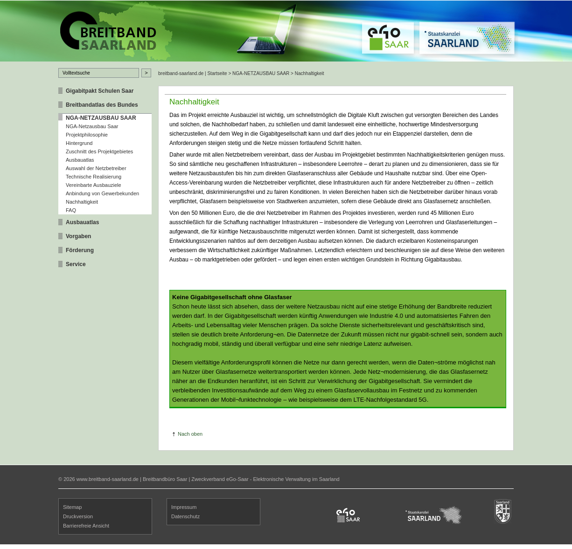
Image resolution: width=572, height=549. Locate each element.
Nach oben (190, 434)
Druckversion (78, 516)
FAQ (71, 210)
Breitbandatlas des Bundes (102, 105)
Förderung (80, 250)
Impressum (183, 507)
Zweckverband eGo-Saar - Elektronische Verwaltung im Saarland (265, 479)
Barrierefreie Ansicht (86, 525)
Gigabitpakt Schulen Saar (99, 91)
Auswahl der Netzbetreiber (96, 168)
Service (76, 264)
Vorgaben (78, 236)
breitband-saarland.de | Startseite (192, 73)
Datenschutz (185, 516)
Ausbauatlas (80, 160)
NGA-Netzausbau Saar (92, 126)
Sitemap (72, 507)
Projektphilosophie (87, 134)
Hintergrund (79, 143)
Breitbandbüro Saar (165, 479)
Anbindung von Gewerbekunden (102, 193)
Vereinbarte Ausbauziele (93, 185)
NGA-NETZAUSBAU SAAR (101, 118)
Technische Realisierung (93, 176)
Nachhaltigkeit (82, 202)
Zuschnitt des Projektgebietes (99, 151)
